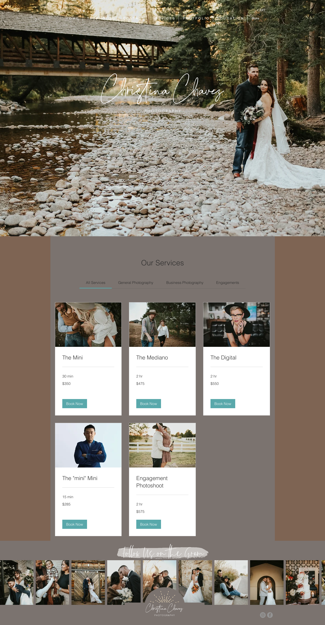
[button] (264, 10)
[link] (95, 282)
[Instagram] (263, 615)
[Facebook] (270, 615)
